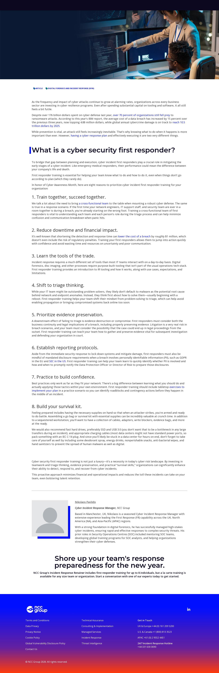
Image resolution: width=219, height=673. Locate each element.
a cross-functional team (93, 203)
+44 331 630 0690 (147, 646)
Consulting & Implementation (97, 626)
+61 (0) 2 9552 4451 (154, 637)
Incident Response (91, 637)
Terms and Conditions (37, 620)
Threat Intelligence (92, 643)
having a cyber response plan (89, 135)
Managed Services (91, 631)
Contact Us (31, 649)
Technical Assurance (93, 620)
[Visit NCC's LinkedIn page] (188, 609)
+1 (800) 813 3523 (162, 631)
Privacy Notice (33, 631)
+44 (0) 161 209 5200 (163, 626)
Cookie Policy (32, 637)
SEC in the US (57, 361)
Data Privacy (32, 626)
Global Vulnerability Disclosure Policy (45, 643)
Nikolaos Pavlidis (85, 502)
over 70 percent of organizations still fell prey (141, 115)
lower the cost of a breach (134, 236)
